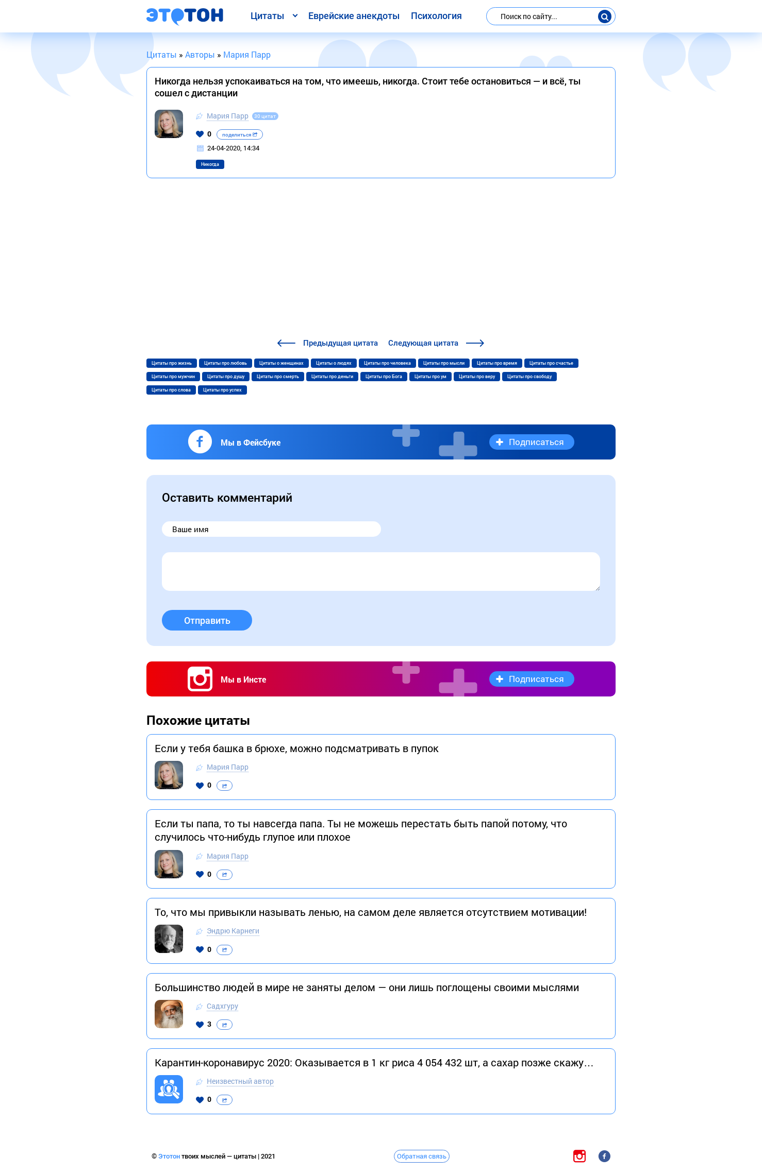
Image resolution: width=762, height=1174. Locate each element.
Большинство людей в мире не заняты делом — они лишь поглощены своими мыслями (367, 987)
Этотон (169, 1156)
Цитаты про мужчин (173, 376)
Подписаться (536, 442)
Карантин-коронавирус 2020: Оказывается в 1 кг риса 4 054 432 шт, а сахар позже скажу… (374, 1062)
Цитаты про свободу (529, 376)
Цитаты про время (497, 363)
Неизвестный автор (240, 1081)
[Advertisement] (381, 260)
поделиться (239, 135)
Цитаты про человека (387, 363)
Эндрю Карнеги (233, 930)
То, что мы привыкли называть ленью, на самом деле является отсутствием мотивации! (371, 911)
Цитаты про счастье (551, 363)
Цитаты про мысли (444, 363)
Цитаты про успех (222, 390)
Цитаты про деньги (332, 376)
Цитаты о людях (334, 363)
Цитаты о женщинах (281, 363)
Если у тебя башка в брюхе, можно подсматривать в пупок (297, 748)
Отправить (207, 620)
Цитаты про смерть (278, 376)
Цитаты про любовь (225, 363)
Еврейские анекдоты (354, 15)
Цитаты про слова (171, 390)
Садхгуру (222, 1006)
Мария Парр (228, 116)
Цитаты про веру (477, 376)
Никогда (210, 164)
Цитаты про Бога (384, 376)
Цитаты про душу (225, 376)
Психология (436, 15)
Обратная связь (421, 1156)
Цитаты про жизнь (172, 363)
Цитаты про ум (430, 376)
